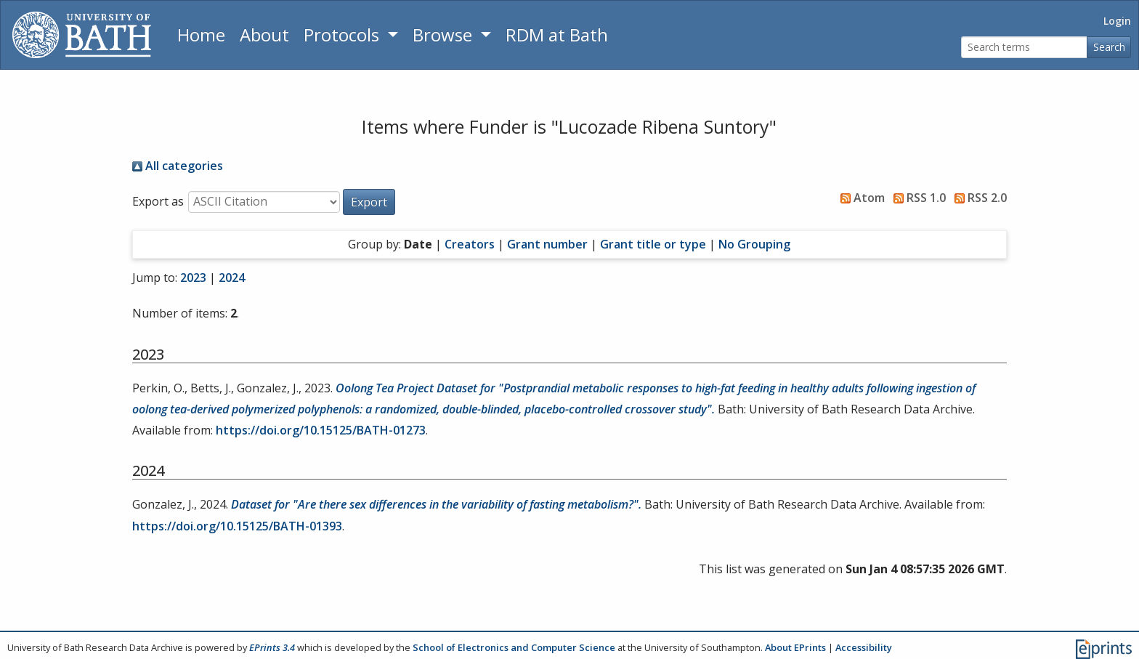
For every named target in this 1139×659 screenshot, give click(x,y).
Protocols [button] (344, 35)
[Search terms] (1024, 47)
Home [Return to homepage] (201, 35)
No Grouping (754, 244)
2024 (232, 278)
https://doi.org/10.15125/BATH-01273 (321, 430)
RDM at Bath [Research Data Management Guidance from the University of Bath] (557, 35)
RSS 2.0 (978, 198)
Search (1109, 47)
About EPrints (795, 647)
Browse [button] (445, 35)
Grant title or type (653, 244)
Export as (158, 201)
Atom (860, 198)
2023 (193, 278)
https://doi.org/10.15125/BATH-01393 (237, 526)
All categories (177, 166)
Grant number (547, 244)
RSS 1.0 (917, 198)
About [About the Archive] (264, 35)
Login (1117, 21)
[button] (369, 202)
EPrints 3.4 (272, 647)
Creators (470, 244)
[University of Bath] (82, 34)
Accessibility (863, 647)
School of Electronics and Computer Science (514, 647)
